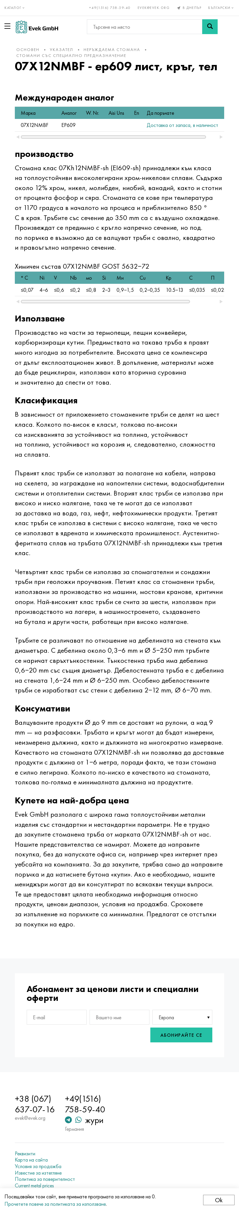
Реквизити (25, 1147)
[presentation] (117, 1029)
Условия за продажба (38, 1160)
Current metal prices (34, 1179)
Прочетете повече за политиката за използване (55, 1203)
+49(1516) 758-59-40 (110, 7)
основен (27, 49)
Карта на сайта (31, 1154)
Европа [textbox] (166, 1011)
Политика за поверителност (45, 1173)
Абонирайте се (181, 1029)
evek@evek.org (154, 7)
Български (221, 7)
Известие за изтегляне (38, 1167)
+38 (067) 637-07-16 (35, 1098)
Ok (219, 1200)
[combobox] (182, 1011)
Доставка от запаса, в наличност (174, 125)
